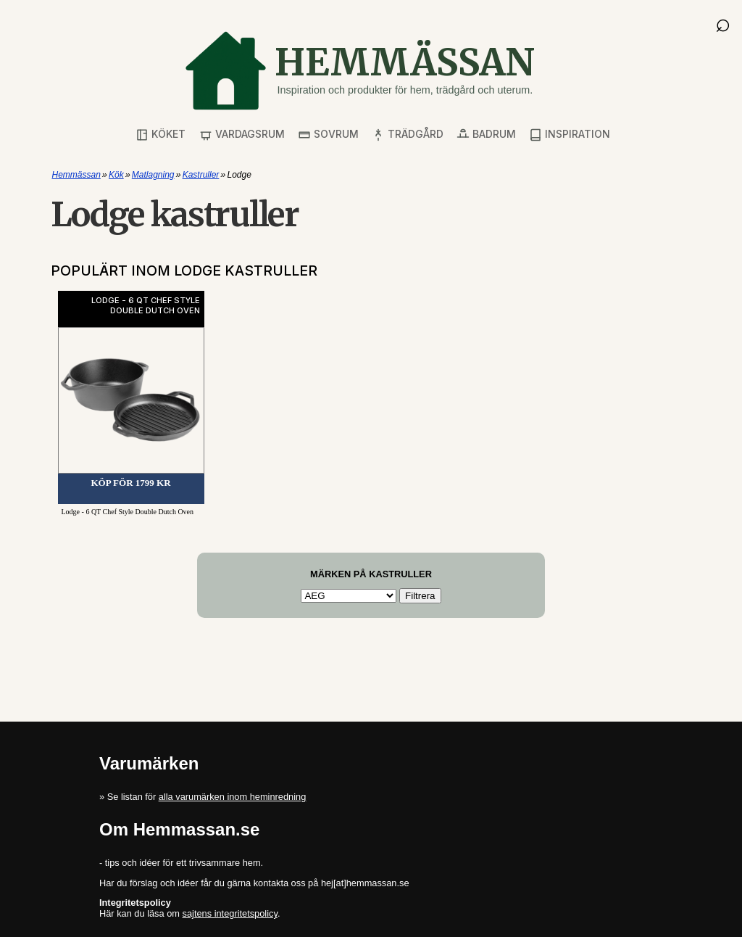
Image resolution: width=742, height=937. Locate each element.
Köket (161, 134)
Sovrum (328, 134)
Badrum (486, 134)
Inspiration (569, 134)
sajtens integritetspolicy (230, 913)
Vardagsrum (242, 134)
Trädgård (407, 134)
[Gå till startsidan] (359, 70)
